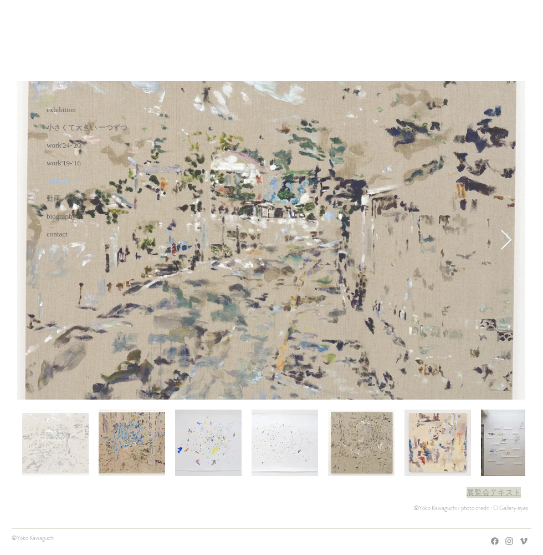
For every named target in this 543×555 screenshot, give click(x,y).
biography (61, 216)
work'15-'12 (64, 180)
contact (57, 234)
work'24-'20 (64, 145)
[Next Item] (506, 240)
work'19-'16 (64, 163)
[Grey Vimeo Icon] (524, 541)
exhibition (61, 109)
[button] (494, 492)
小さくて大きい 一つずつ (87, 127)
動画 (54, 198)
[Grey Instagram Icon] (509, 541)
